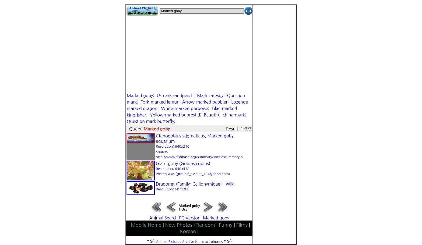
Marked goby (140, 95)
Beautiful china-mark (224, 115)
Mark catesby (210, 95)
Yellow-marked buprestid (175, 115)
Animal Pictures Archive (175, 241)
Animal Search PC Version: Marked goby (189, 218)
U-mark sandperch (175, 95)
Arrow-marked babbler (205, 102)
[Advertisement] (189, 53)
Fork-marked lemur (159, 102)
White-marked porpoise (184, 108)
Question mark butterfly (150, 121)
